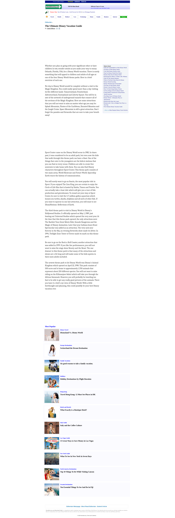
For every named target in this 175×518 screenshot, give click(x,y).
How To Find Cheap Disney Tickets (113, 89)
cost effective (74, 511)
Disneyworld (107, 101)
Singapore (70, 1)
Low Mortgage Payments (88, 12)
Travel (52, 16)
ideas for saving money (50, 511)
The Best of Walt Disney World (111, 69)
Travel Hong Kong (67, 394)
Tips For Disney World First (111, 73)
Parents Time (107, 74)
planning (76, 510)
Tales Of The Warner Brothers (111, 78)
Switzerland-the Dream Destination (73, 348)
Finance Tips (53, 12)
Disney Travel (64, 330)
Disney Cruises (116, 87)
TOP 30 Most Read (73, 6)
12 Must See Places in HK (85, 394)
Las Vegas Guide (65, 438)
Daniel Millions (51, 28)
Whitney (125, 76)
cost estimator (124, 510)
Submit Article (102, 506)
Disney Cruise (107, 87)
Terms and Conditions (91, 515)
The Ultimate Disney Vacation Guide (63, 26)
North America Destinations (68, 469)
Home (91, 16)
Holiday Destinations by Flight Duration (75, 379)
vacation (83, 510)
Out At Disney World (116, 74)
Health (59, 16)
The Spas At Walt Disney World (112, 85)
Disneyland (91, 511)
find (98, 511)
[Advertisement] (63, 47)
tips (116, 510)
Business (106, 16)
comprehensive (67, 510)
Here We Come (115, 101)
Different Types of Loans (97, 6)
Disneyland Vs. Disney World (71, 333)
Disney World (107, 97)
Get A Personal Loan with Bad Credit (100, 8)
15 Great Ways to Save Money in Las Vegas (77, 441)
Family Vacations (65, 361)
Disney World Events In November (112, 83)
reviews (106, 510)
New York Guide (65, 453)
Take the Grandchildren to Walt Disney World (115, 67)
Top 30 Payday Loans (63, 12)
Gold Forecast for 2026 (75, 12)
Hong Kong (63, 392)
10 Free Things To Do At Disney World (113, 90)
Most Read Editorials (88, 506)
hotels (83, 511)
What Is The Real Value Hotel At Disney (114, 80)
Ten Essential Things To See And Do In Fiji (76, 487)
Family (98, 16)
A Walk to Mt (119, 76)
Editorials (48, 22)
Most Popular (50, 326)
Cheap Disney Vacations (110, 92)
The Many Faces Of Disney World (112, 96)
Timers (120, 73)
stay (87, 511)
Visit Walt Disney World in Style (112, 71)
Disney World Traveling (110, 81)
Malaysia (83, 1)
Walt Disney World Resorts (91, 510)
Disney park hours (116, 511)
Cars (75, 16)
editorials (101, 510)
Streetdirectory (83, 515)
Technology (83, 16)
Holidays (62, 376)
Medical (67, 16)
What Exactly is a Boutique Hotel (73, 410)
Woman (124, 16)
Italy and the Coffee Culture (71, 425)
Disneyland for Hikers (109, 76)
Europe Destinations (66, 345)
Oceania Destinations (66, 484)
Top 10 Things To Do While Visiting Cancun (77, 472)
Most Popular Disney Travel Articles (118, 110)
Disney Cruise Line (106, 511)
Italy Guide (63, 422)
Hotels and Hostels (65, 407)
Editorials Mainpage (73, 506)
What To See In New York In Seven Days (76, 456)
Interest (115, 16)
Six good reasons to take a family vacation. (76, 364)
